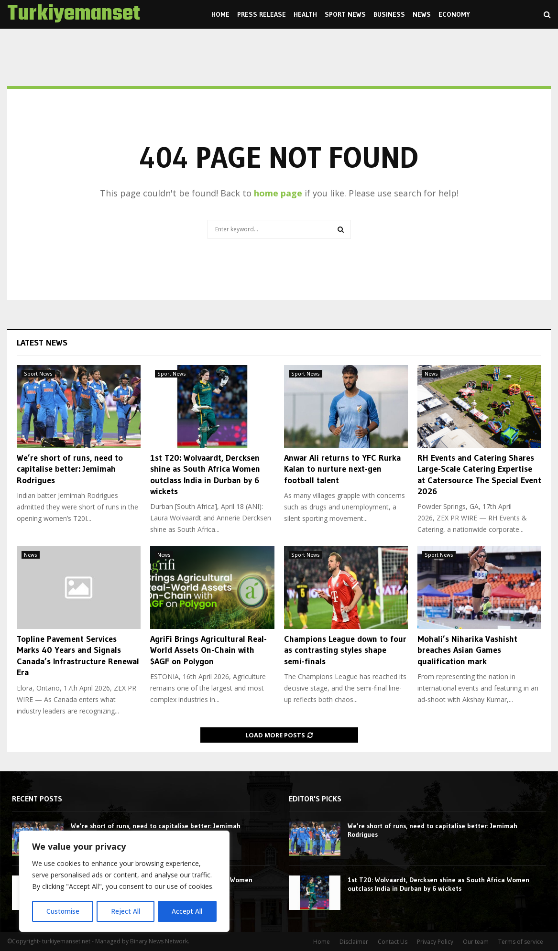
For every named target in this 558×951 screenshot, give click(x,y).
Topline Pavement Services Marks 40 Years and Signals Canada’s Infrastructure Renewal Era (78, 656)
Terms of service (520, 942)
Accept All (187, 911)
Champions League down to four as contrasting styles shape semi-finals (345, 650)
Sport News (345, 14)
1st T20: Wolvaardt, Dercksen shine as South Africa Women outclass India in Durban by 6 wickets (205, 475)
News (422, 14)
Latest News (42, 342)
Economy (454, 14)
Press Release (261, 14)
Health (305, 14)
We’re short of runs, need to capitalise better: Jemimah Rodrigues (70, 469)
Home (220, 14)
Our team (476, 942)
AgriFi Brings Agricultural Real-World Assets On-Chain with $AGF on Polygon (208, 650)
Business (389, 14)
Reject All (125, 911)
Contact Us (392, 942)
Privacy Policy (435, 942)
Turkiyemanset (73, 14)
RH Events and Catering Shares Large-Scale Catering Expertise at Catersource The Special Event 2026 (479, 475)
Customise (62, 911)
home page (278, 193)
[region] (124, 882)
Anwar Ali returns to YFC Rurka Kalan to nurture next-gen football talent (342, 469)
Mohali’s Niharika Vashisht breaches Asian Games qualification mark (467, 650)
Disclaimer (353, 942)
